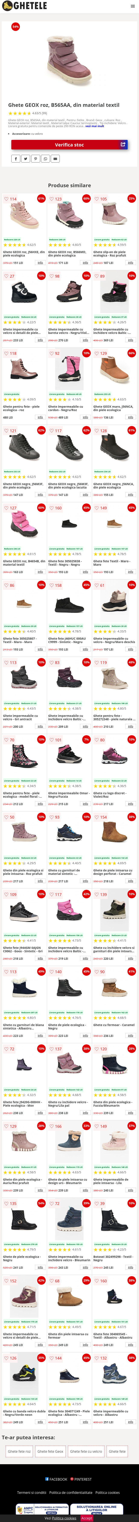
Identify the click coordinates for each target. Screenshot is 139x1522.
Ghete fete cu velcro (86, 1451)
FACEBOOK (56, 1479)
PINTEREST (81, 1479)
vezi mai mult (94, 126)
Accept (87, 1518)
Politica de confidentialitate (70, 1492)
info (40, 262)
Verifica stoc (91, 144)
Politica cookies (107, 1492)
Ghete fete (117, 1451)
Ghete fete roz (19, 1451)
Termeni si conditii (31, 1492)
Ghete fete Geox (50, 1451)
